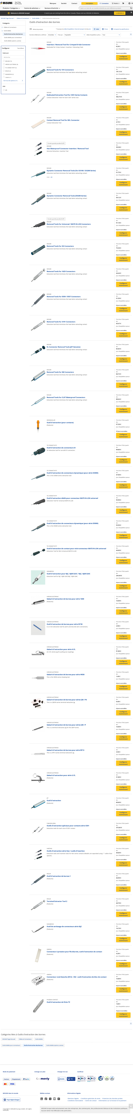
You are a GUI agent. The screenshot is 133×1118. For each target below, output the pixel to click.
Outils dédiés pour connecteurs (13, 37)
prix (90, 29)
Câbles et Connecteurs (23, 18)
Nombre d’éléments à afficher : (38, 35)
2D (51, 177)
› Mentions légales (73, 1098)
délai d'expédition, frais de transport (74, 29)
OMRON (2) (8, 77)
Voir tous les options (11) (10, 80)
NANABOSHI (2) (9, 74)
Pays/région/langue (13, 1100)
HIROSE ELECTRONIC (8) (11, 64)
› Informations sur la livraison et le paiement (112, 1101)
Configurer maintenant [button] (123, 58)
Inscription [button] (89, 3)
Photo (106, 29)
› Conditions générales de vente (90, 1098)
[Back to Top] (131, 1106)
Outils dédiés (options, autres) (12, 41)
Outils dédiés (35, 18)
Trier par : (60, 35)
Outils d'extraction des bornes (13, 34)
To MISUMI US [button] (120, 13)
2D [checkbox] (6, 90)
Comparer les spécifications (121, 29)
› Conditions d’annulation (75, 1101)
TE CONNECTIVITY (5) (11, 68)
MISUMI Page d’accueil (7, 18)
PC (70, 1079)
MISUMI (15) (8, 61)
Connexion (104, 3)
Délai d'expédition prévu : (94, 35)
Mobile (61, 1079)
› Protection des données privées (112, 1098)
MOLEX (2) (8, 71)
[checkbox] (13, 61)
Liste (97, 29)
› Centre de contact (91, 1101)
